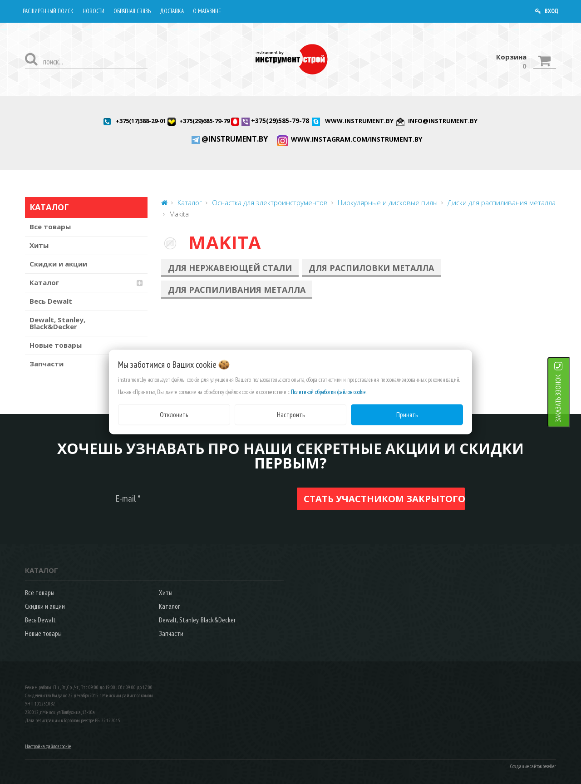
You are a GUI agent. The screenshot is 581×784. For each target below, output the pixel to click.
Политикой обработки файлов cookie (328, 391)
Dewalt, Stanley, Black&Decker (57, 323)
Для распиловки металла (371, 267)
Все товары (50, 226)
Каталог (44, 282)
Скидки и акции (58, 263)
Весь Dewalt (51, 301)
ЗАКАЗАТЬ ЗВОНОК (569, 398)
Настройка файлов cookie (48, 746)
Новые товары (56, 345)
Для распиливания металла (236, 289)
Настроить (291, 414)
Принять (407, 414)
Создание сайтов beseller (533, 766)
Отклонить (174, 414)
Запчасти (47, 363)
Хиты (39, 245)
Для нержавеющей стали (230, 267)
